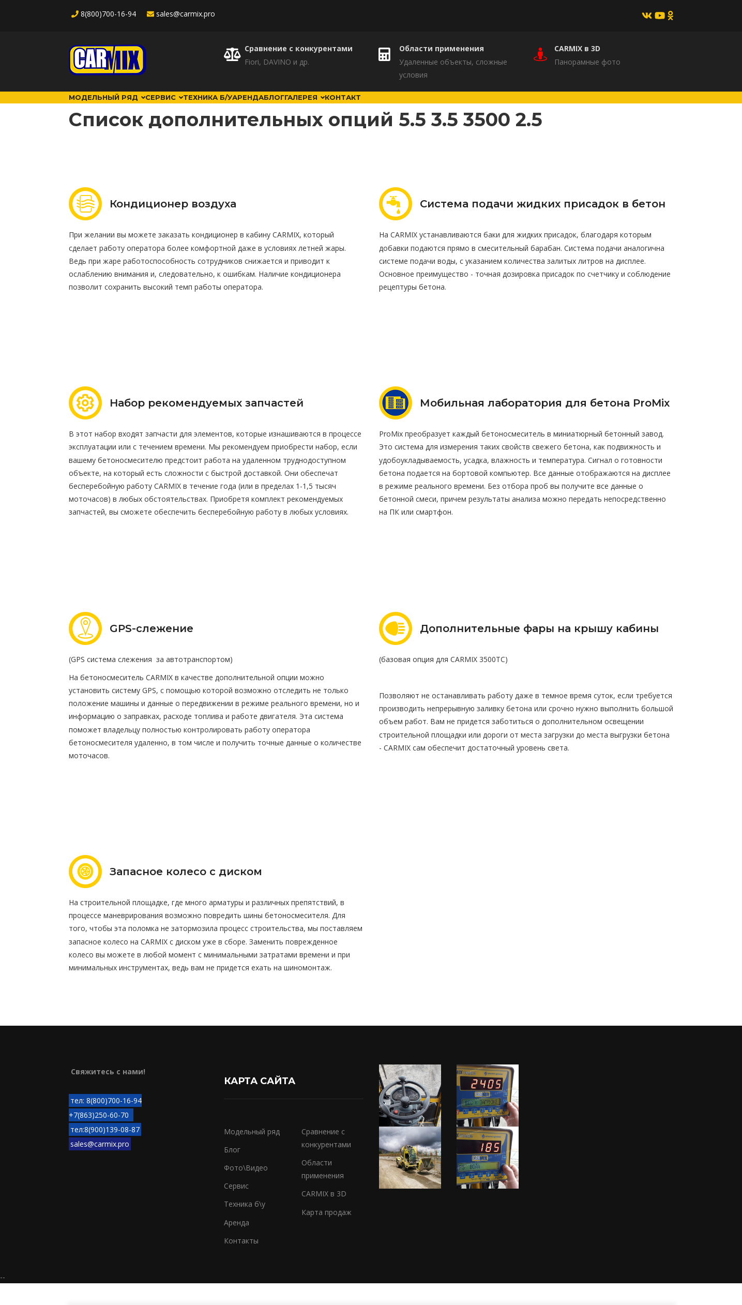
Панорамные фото (587, 62)
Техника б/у (261, 108)
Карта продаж (326, 1233)
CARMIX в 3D (577, 48)
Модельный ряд (118, 108)
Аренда (323, 108)
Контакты (241, 1262)
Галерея (420, 108)
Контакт (479, 108)
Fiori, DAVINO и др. (277, 62)
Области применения (441, 48)
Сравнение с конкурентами (299, 48)
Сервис (197, 108)
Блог (369, 108)
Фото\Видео (246, 1189)
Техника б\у (244, 1226)
